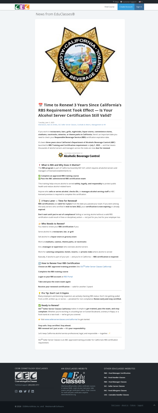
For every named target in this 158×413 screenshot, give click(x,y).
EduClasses (41, 125)
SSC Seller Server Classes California (94, 266)
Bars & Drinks (51, 125)
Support (140, 409)
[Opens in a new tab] (16, 393)
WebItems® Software (52, 409)
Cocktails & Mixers (83, 125)
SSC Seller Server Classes (66, 125)
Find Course (108, 7)
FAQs (116, 2)
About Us (125, 409)
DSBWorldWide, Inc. (30, 409)
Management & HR (98, 125)
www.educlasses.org (71, 398)
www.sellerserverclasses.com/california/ (60, 319)
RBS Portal (67, 276)
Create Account (125, 7)
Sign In (138, 7)
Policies (133, 409)
